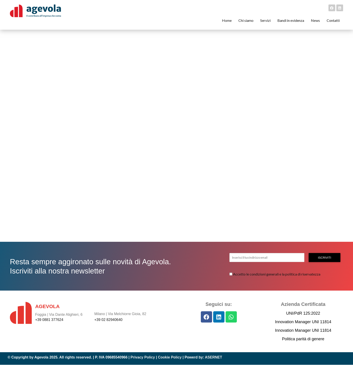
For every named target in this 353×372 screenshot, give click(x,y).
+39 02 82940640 (108, 327)
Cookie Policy (170, 364)
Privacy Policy (143, 364)
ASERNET (213, 364)
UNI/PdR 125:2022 (303, 320)
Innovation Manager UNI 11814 (303, 329)
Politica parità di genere (303, 346)
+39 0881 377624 (49, 327)
